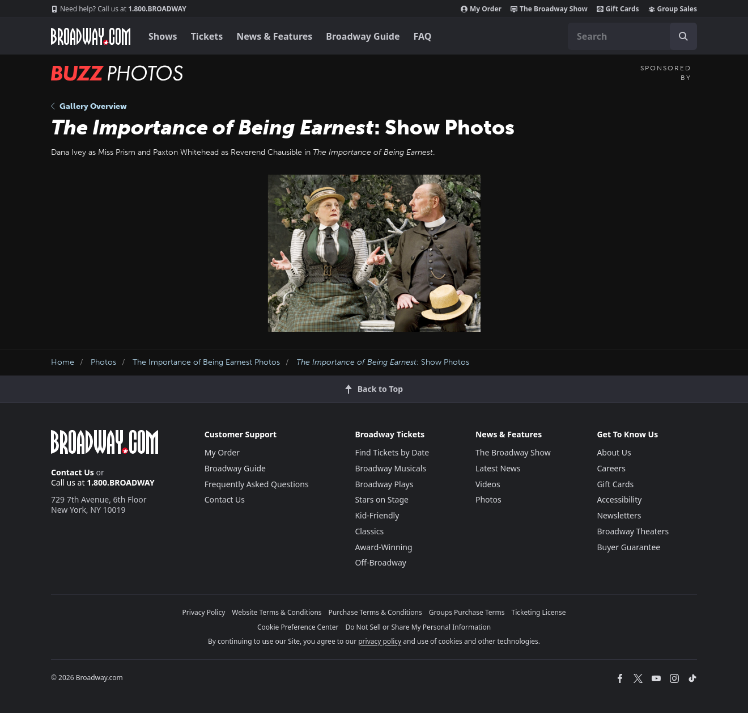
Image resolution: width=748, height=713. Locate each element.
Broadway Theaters (633, 531)
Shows (162, 36)
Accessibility (619, 499)
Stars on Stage (382, 499)
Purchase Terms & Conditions (375, 612)
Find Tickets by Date (392, 452)
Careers (611, 468)
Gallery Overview (89, 106)
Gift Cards (618, 9)
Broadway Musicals (390, 468)
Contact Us (72, 472)
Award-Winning (383, 547)
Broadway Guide (363, 36)
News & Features (274, 36)
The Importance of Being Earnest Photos (206, 362)
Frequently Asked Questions (257, 484)
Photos (103, 362)
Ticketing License (539, 612)
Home (62, 362)
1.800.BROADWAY (118, 9)
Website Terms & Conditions (276, 612)
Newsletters (619, 515)
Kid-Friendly (377, 515)
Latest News (498, 468)
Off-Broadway (380, 562)
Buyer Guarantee (628, 547)
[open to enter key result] (683, 36)
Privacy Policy (204, 612)
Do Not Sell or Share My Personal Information (418, 627)
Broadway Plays (384, 484)
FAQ (423, 36)
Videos (487, 484)
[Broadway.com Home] (90, 36)
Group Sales (672, 9)
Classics (369, 531)
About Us (614, 452)
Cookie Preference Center (298, 627)
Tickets (207, 36)
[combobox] (632, 36)
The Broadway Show (549, 9)
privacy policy (379, 641)
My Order (481, 9)
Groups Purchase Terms (467, 612)
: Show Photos (382, 362)
